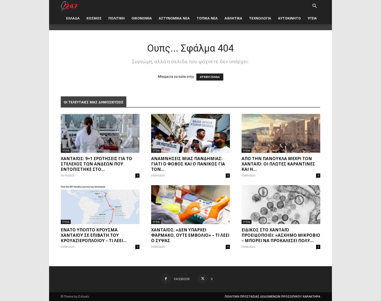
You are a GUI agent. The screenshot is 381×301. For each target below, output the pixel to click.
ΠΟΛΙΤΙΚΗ (116, 18)
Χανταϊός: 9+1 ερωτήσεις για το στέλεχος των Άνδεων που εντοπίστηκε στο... (96, 164)
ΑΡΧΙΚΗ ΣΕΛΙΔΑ (210, 77)
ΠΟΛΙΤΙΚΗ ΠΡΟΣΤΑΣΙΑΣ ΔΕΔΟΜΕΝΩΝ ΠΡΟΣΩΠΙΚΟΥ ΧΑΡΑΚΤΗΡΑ (272, 296)
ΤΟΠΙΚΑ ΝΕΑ (207, 18)
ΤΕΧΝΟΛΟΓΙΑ (260, 18)
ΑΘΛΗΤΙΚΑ (233, 18)
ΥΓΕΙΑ (312, 18)
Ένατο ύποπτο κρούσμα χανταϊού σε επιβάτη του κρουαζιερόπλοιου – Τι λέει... (94, 235)
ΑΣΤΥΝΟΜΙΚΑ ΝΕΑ (174, 18)
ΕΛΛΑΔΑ (73, 18)
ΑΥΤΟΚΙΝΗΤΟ (289, 18)
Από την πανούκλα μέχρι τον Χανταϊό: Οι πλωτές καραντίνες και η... (278, 164)
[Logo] (69, 6)
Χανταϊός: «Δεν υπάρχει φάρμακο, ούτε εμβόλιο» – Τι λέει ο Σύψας (190, 235)
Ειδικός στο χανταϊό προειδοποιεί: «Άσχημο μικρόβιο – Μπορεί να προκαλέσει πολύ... (281, 235)
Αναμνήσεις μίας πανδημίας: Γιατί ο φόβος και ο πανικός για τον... (188, 164)
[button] (314, 6)
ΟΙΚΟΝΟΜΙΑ (141, 18)
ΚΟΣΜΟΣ (94, 18)
